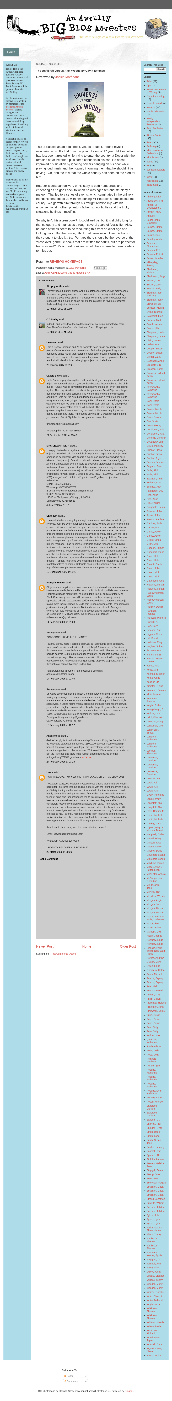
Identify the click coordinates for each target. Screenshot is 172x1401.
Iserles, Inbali (154, 654)
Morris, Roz (153, 923)
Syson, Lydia (153, 1219)
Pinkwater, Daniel (156, 1011)
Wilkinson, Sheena (152, 1310)
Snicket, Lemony (156, 1147)
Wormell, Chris (155, 1344)
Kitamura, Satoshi (156, 690)
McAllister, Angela (156, 874)
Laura (49, 772)
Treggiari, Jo (153, 1259)
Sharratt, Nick (154, 1123)
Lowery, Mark (154, 823)
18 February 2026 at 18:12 (60, 725)
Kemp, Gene (153, 677)
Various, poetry (155, 1280)
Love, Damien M (155, 811)
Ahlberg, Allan (154, 196)
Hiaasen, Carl (154, 630)
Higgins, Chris (154, 634)
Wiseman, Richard (152, 1332)
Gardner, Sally (154, 523)
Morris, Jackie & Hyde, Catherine (155, 918)
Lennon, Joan (154, 778)
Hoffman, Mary (155, 642)
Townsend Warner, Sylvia (154, 1254)
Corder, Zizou (154, 356)
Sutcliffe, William (155, 1203)
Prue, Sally (152, 1027)
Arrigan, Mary (154, 211)
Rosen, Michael (155, 1101)
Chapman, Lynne (156, 336)
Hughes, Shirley (155, 646)
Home (86, 946)
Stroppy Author (55, 286)
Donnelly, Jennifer (156, 437)
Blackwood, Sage (156, 276)
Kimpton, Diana (155, 686)
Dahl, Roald (153, 401)
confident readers (156, 169)
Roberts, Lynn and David (154, 1092)
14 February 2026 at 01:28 (60, 622)
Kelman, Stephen (156, 673)
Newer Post (44, 946)
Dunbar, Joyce (154, 458)
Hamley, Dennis (155, 606)
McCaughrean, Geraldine (155, 879)
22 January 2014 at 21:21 (60, 365)
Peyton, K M (153, 994)
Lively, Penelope (155, 794)
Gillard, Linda (154, 539)
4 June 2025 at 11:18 (57, 505)
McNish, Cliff (153, 892)
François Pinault (55, 582)
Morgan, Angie (154, 900)
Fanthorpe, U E (155, 490)
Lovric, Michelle (155, 815)
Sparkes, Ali (153, 1155)
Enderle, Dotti (154, 482)
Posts (68, 1376)
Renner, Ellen (154, 1065)
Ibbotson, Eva (154, 650)
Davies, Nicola (154, 409)
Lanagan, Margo (155, 721)
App (149, 85)
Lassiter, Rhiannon (152, 752)
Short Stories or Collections (155, 152)
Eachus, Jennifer (156, 462)
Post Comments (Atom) (63, 953)
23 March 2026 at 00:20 (59, 852)
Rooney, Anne (154, 1097)
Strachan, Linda (155, 1186)
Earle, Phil (152, 470)
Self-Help (152, 146)
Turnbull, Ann (154, 1263)
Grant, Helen (153, 556)
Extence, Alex (154, 486)
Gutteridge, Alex (155, 580)
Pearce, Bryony (155, 978)
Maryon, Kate (154, 842)
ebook (150, 176)
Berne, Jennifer (155, 258)
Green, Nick (153, 572)
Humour (151, 107)
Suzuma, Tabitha (156, 1207)
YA (88, 272)
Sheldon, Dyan (155, 1128)
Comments (71, 1381)
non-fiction (152, 180)
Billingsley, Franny (152, 264)
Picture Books (154, 135)
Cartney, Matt (154, 320)
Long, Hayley (154, 799)
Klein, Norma (154, 694)
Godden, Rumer (155, 548)
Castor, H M (153, 328)
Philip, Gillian (154, 998)
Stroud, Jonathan (156, 1199)
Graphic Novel (154, 103)
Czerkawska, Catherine (153, 388)
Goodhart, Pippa (155, 552)
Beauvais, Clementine (153, 245)
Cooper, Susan (155, 348)
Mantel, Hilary (154, 838)
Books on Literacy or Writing (156, 91)
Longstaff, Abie (155, 803)
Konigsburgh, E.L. (156, 709)
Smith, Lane (153, 1136)
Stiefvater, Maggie (156, 1182)
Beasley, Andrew (155, 239)
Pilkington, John (155, 1006)
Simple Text (153, 157)
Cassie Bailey (54, 375)
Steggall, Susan (155, 1170)
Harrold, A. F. (154, 621)
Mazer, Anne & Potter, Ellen (154, 868)
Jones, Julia (153, 665)
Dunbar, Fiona (154, 450)
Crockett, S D (154, 365)
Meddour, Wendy (156, 896)
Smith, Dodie (153, 1131)
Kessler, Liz (153, 682)
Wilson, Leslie (154, 1326)
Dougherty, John (155, 441)
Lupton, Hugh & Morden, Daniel (155, 829)
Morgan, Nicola (155, 908)
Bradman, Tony (155, 299)
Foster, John (153, 515)
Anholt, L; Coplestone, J (154, 206)
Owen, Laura (153, 966)
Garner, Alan (153, 527)
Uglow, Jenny (154, 1271)
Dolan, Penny (154, 425)
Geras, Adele (154, 531)
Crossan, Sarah (155, 369)
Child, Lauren (154, 340)
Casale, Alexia (154, 324)
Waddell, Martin (155, 1284)
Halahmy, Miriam (156, 584)
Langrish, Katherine (152, 738)
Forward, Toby (154, 511)
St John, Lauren (155, 1159)
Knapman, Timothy (152, 699)
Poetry (150, 142)
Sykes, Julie (153, 1215)
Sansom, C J (153, 1119)
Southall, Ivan (154, 1151)
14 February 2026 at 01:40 (60, 678)
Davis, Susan (154, 417)
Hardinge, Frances (152, 612)
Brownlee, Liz (154, 303)
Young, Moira (154, 1355)
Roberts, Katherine (152, 1071)
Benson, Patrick (155, 254)
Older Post (128, 946)
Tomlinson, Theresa (152, 1240)
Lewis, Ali (152, 782)
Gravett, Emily (154, 564)
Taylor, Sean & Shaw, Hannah (154, 1229)
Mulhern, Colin (154, 931)
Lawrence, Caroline (152, 759)
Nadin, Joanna (154, 935)
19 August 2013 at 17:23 (59, 332)
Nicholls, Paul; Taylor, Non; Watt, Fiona (156, 951)
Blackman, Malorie (152, 271)
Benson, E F (153, 250)
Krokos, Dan (153, 713)
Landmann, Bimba (153, 731)
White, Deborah (155, 1300)
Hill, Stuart (152, 638)
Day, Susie (152, 421)
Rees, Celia (153, 1050)
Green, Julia (153, 568)
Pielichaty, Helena (156, 1002)
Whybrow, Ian (154, 1304)
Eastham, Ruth (155, 478)
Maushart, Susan (156, 854)
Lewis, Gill (152, 786)
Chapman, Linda (155, 332)
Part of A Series (155, 128)
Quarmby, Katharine (152, 1041)
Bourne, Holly (154, 288)
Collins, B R (153, 344)
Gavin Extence (59, 272)
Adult (47, 272)
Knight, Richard (155, 705)
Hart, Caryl (152, 626)
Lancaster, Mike (155, 725)
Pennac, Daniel (155, 990)
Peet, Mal (152, 986)
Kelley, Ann (153, 669)
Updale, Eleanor (155, 1275)
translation (152, 184)
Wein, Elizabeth (155, 1296)
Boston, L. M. (154, 280)
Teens (150, 161)
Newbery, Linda (155, 940)
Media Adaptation (156, 111)
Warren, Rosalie (155, 1292)
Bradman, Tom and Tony (154, 294)
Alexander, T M (155, 200)
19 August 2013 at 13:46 (59, 308)
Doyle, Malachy (155, 445)
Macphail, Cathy (155, 834)
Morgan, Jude (154, 904)
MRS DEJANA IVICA (57, 445)
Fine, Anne (152, 495)
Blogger (129, 1391)
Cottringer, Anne (155, 361)
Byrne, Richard (155, 311)
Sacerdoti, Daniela (152, 1107)
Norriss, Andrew (155, 958)
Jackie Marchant (67, 77)
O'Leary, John (154, 961)
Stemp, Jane (153, 1174)
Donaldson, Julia (156, 429)
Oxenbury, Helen (156, 970)
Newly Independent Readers (153, 121)
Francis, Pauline (155, 519)
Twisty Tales (153, 1267)
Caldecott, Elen (155, 316)
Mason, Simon (154, 846)
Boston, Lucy (154, 284)
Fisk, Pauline (153, 503)
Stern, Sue (152, 1178)
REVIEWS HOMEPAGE (66, 261)
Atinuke (151, 215)
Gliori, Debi (153, 543)
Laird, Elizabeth (155, 717)
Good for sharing (156, 96)
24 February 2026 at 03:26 (60, 761)
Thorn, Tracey (154, 1234)
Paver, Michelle (155, 974)
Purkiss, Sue (153, 1035)
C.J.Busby (52, 319)
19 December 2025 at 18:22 (61, 572)
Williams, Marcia (155, 1322)
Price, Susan (153, 1015)
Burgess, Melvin (155, 307)
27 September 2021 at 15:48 (61, 435)
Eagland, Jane (154, 466)
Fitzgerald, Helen (156, 507)
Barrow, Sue (153, 235)
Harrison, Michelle (156, 617)
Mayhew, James (155, 863)
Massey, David (154, 850)
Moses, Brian (154, 927)
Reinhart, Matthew (152, 1060)
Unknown (51, 342)
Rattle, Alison (154, 1046)
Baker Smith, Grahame (153, 221)
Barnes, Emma (155, 227)
